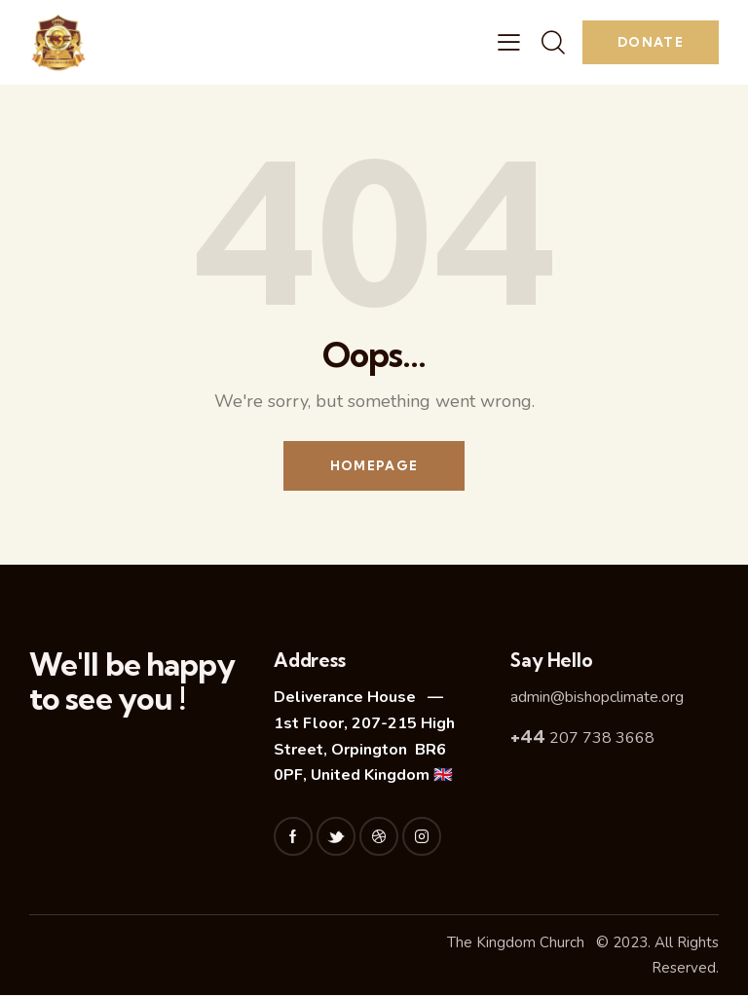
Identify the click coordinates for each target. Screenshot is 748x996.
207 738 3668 (582, 738)
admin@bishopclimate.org (597, 698)
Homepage (374, 465)
